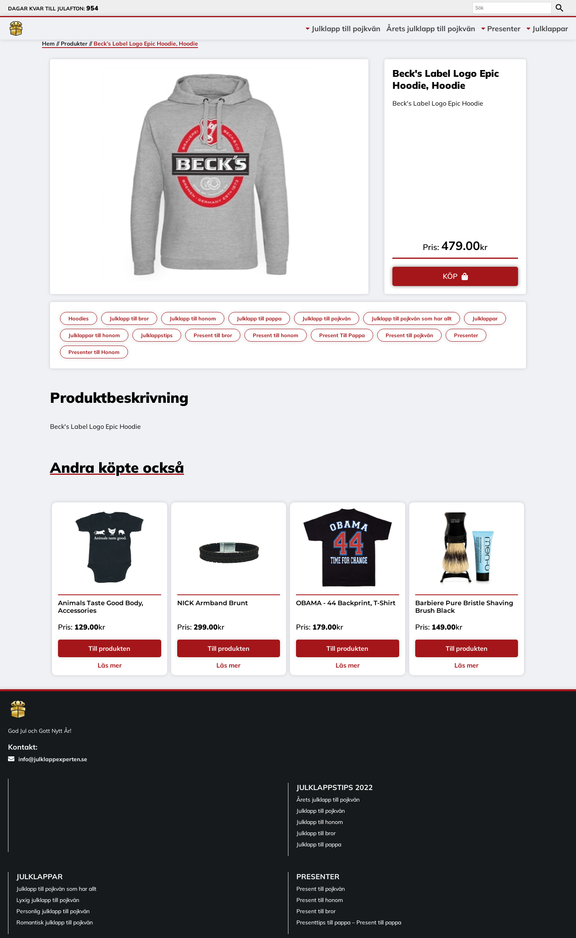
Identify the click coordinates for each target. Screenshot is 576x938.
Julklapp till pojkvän (346, 28)
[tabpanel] (209, 174)
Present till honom (275, 335)
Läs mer (110, 665)
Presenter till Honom (94, 352)
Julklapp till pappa (259, 318)
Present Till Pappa (342, 335)
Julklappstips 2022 (334, 787)
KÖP (450, 276)
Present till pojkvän (409, 335)
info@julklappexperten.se (47, 759)
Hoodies (78, 318)
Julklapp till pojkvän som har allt (412, 318)
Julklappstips (157, 335)
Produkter (74, 43)
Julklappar (550, 28)
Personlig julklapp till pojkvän (53, 911)
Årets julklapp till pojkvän (430, 28)
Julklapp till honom (193, 318)
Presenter (503, 28)
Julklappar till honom (94, 335)
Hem (48, 43)
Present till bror (213, 335)
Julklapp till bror (129, 318)
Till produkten (109, 648)
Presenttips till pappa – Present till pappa (348, 922)
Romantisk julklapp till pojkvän (54, 922)
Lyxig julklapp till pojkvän (47, 900)
